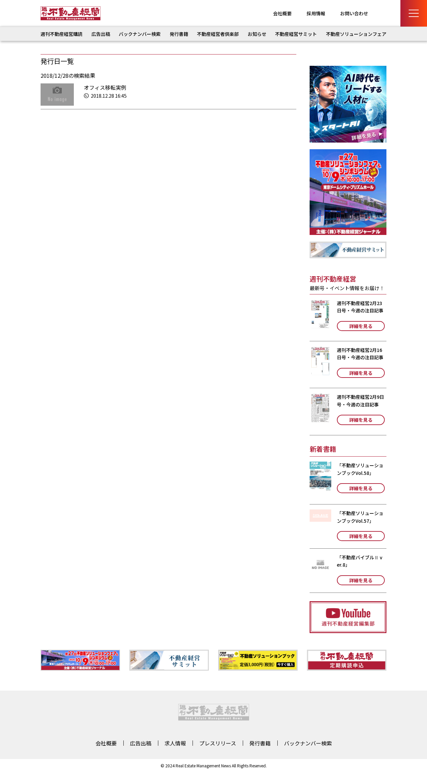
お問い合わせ (354, 13)
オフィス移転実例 (105, 87)
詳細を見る (360, 326)
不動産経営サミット (296, 34)
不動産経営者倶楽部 (218, 34)
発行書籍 (179, 34)
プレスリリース (217, 743)
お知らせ (257, 34)
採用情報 (316, 13)
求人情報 (175, 743)
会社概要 (282, 13)
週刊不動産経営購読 (61, 34)
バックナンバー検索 (140, 34)
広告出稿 (100, 34)
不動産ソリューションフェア (356, 34)
